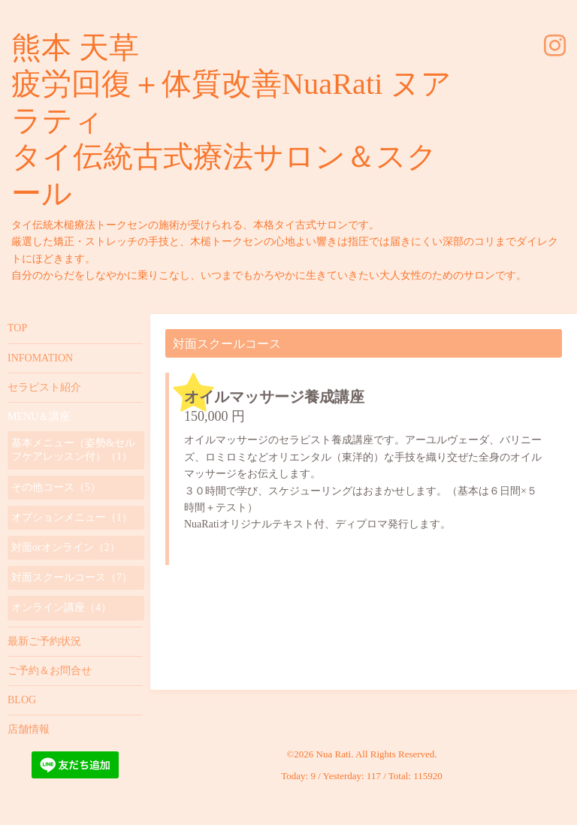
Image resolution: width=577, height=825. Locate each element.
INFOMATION (40, 358)
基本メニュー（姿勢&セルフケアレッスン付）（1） (73, 449)
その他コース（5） (56, 487)
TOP (17, 328)
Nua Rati (334, 754)
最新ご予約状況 (44, 641)
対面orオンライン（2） (65, 547)
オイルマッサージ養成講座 (274, 396)
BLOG (22, 700)
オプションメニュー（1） (71, 517)
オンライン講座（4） (61, 607)
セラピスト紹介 (44, 387)
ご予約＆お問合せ (50, 670)
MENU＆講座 (39, 416)
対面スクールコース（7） (71, 577)
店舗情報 (29, 729)
